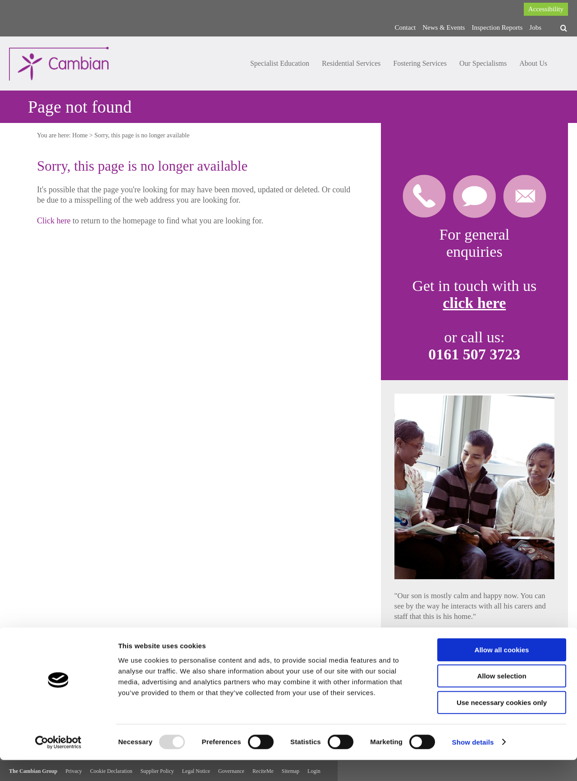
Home (79, 135)
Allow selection (501, 697)
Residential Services (351, 63)
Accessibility (545, 9)
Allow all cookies (502, 671)
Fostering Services (420, 63)
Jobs (535, 27)
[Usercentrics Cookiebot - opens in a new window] (58, 763)
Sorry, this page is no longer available (141, 135)
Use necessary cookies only (502, 723)
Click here (53, 220)
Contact (405, 27)
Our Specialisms (483, 63)
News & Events (443, 27)
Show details (473, 763)
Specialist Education (279, 63)
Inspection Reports (497, 27)
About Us (533, 63)
